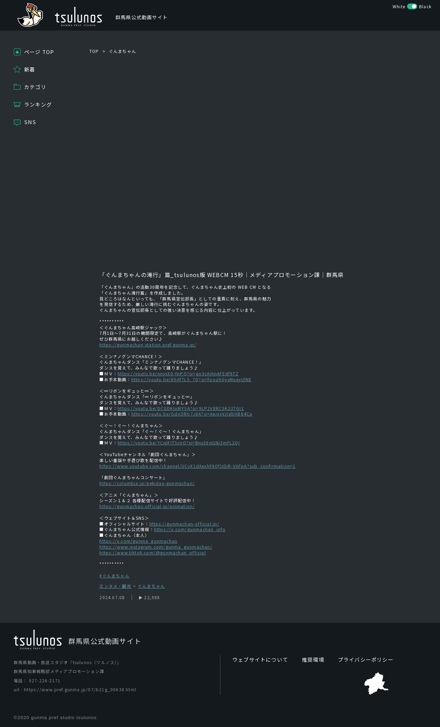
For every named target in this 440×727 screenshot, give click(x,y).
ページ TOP (39, 51)
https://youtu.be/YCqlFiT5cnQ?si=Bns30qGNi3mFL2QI (179, 442)
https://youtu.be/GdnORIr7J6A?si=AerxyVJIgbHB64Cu (192, 414)
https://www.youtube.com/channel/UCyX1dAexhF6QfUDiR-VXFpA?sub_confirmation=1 (197, 466)
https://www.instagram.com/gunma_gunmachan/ (155, 547)
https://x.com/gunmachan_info (190, 529)
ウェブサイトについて (258, 659)
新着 (29, 69)
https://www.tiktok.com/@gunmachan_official (152, 552)
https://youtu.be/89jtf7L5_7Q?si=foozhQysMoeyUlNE (191, 379)
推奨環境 (308, 659)
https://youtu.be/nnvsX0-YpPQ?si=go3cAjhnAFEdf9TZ (178, 373)
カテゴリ (35, 86)
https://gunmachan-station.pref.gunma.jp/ (147, 345)
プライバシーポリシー (359, 659)
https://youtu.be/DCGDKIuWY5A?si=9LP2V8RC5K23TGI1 (181, 408)
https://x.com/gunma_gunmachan (138, 541)
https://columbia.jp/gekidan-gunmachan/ (147, 483)
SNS (30, 121)
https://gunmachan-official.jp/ (185, 524)
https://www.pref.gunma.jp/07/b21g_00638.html (80, 690)
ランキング (38, 104)
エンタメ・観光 (115, 586)
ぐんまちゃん (122, 51)
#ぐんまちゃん (114, 576)
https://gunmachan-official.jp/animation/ (147, 506)
